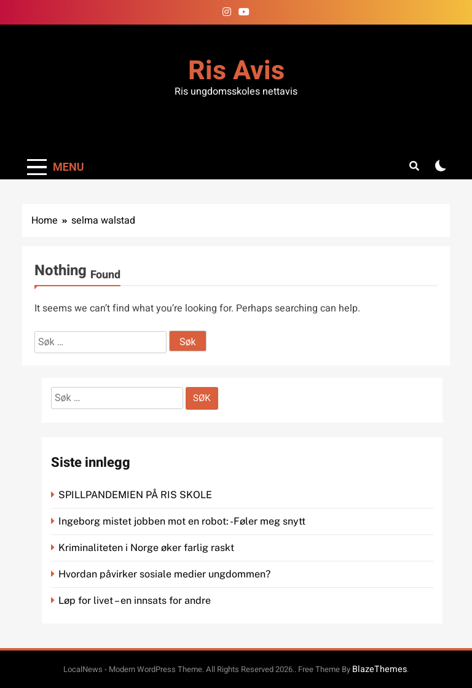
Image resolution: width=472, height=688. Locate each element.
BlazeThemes (379, 669)
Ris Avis (236, 71)
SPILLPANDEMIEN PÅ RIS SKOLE (136, 495)
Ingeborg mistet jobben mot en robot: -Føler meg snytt (183, 521)
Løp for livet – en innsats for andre (134, 600)
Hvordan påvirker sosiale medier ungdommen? (164, 574)
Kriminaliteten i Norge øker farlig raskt (147, 547)
